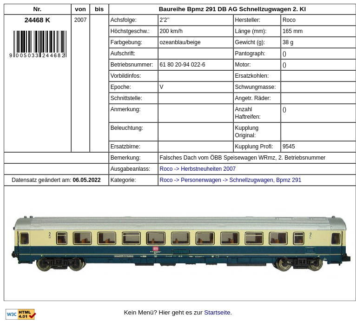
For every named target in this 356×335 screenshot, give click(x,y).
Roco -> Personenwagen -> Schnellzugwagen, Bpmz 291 (231, 180)
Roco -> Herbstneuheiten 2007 (198, 169)
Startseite (217, 312)
